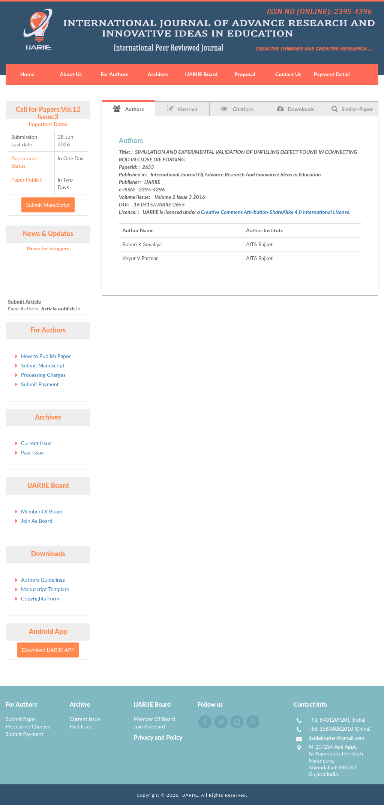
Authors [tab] (128, 108)
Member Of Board (42, 511)
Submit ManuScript (48, 205)
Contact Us (288, 74)
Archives (158, 74)
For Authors (114, 74)
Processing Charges (43, 375)
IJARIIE (190, 795)
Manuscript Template (45, 589)
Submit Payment (39, 384)
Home (27, 74)
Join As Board (36, 521)
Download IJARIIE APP (48, 650)
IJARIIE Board (201, 74)
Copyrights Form (40, 598)
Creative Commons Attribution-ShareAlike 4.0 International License (275, 212)
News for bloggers (48, 248)
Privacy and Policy (158, 737)
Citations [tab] (237, 108)
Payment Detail (332, 74)
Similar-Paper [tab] (352, 108)
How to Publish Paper (46, 356)
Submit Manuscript (42, 365)
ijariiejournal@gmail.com (336, 737)
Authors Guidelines (43, 579)
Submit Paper (21, 719)
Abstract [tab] (182, 108)
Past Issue (32, 452)
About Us (71, 74)
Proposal (244, 74)
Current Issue (36, 443)
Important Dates (48, 124)
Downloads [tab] (295, 108)
